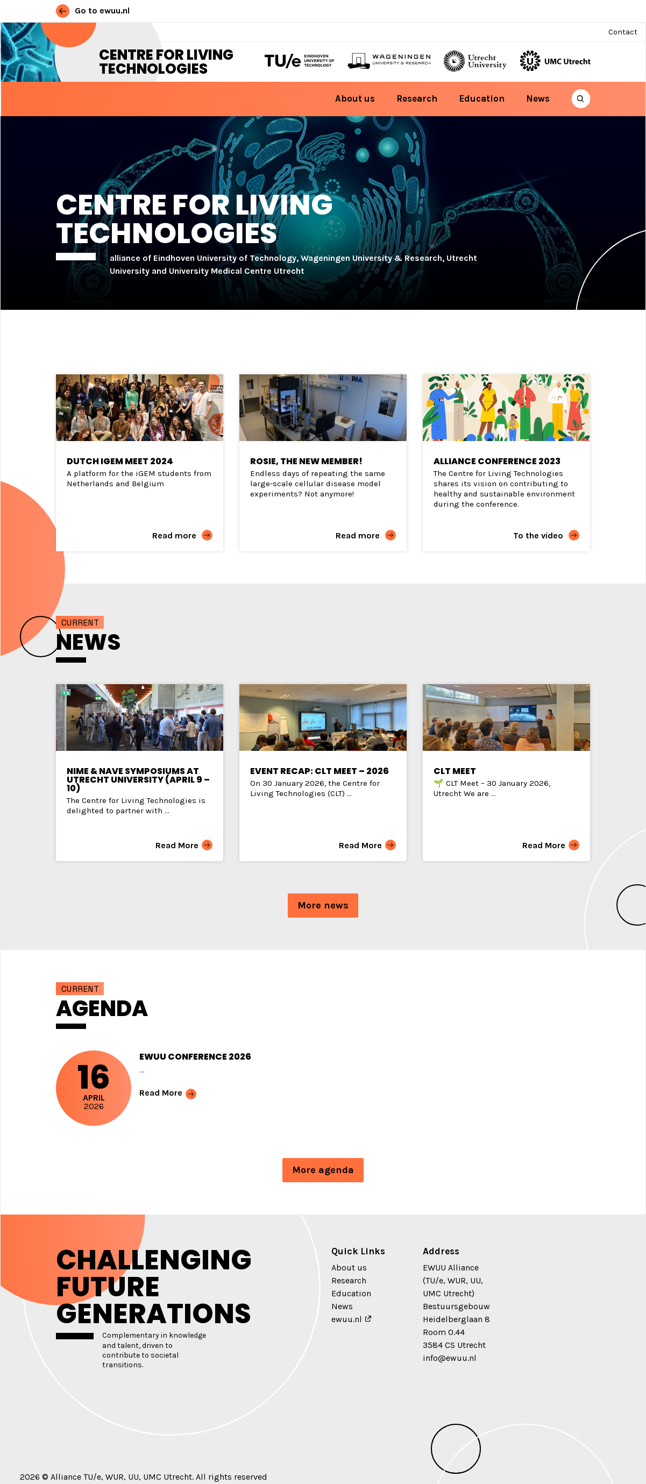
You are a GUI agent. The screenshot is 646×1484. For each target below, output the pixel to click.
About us (355, 98)
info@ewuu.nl (450, 1358)
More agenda (323, 1170)
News (538, 98)
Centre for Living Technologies (166, 62)
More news (323, 905)
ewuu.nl (346, 1319)
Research (416, 98)
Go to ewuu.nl (93, 10)
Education (482, 98)
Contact (622, 32)
